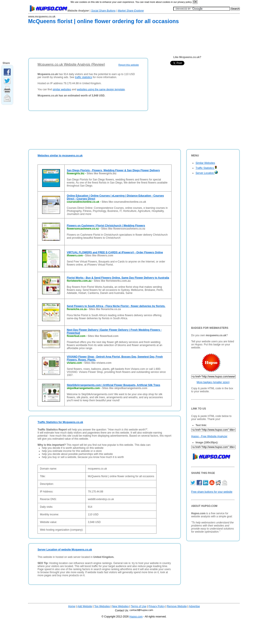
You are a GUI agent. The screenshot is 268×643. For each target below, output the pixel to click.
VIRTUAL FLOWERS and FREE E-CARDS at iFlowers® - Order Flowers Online (115, 252)
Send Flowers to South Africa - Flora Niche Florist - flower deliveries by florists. (116, 306)
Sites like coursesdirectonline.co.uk (123, 201)
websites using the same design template (101, 89)
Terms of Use (138, 606)
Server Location (207, 173)
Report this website (128, 64)
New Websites (120, 606)
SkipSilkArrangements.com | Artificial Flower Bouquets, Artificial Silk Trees (113, 385)
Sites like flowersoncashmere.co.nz (123, 228)
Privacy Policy (156, 606)
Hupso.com (136, 616)
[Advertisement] (107, 42)
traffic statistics (83, 77)
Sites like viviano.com (98, 362)
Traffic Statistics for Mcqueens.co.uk (60, 422)
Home (71, 606)
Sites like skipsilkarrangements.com (124, 388)
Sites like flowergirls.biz (101, 173)
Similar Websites (205, 163)
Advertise (194, 606)
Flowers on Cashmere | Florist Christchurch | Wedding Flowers (106, 225)
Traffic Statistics (206, 168)
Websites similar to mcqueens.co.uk (60, 155)
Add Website (84, 606)
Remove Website (177, 606)
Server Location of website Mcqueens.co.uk (65, 549)
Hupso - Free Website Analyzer (209, 436)
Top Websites (102, 606)
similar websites (62, 89)
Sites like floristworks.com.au (112, 280)
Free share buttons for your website (211, 491)
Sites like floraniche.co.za (105, 309)
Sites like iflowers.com (99, 255)
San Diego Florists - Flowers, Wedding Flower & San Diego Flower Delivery (113, 170)
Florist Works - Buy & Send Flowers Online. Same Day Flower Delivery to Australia (118, 277)
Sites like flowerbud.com (103, 336)
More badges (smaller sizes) (213, 382)
